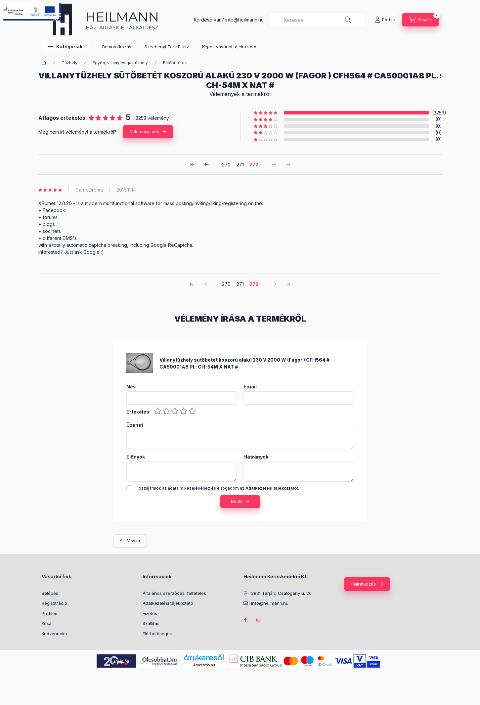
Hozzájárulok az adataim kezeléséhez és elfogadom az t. (217, 488)
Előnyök (135, 457)
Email (250, 386)
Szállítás (151, 623)
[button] (65, 46)
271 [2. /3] (240, 164)
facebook (245, 620)
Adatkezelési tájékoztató (168, 603)
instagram (258, 620)
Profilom (50, 613)
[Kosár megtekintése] (420, 19)
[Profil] (385, 19)
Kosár (47, 623)
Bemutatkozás (116, 46)
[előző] (206, 164)
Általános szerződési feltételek (174, 593)
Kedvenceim (54, 633)
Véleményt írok (144, 131)
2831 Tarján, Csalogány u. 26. (282, 593)
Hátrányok (255, 457)
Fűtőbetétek (175, 62)
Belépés (50, 593)
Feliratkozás (363, 584)
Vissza (133, 540)
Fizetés (150, 613)
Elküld (236, 501)
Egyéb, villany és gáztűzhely (120, 62)
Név (131, 386)
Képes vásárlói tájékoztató (229, 46)
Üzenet (134, 425)
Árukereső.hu (204, 665)
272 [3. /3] (253, 164)
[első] (192, 164)
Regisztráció (54, 603)
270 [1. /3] (226, 164)
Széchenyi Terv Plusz (167, 46)
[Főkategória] (44, 63)
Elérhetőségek (157, 633)
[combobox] (317, 19)
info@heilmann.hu (244, 19)
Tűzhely (69, 62)
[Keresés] (348, 20)
